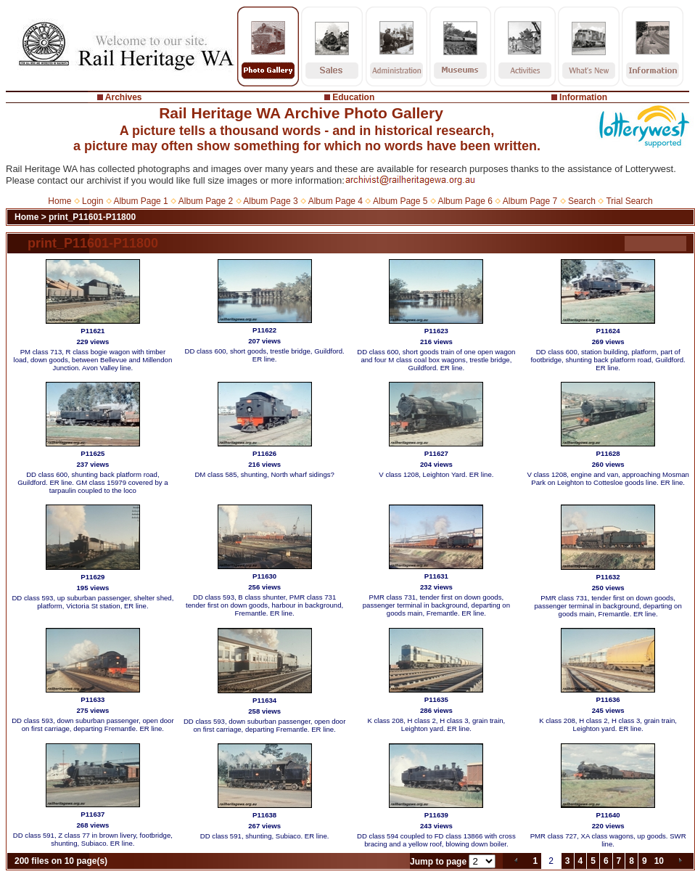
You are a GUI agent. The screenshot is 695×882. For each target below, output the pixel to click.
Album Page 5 (400, 201)
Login (92, 201)
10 (659, 861)
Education (353, 97)
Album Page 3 (270, 201)
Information (583, 97)
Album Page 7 (530, 201)
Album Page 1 (140, 201)
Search (582, 201)
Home (59, 201)
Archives (123, 97)
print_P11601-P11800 (92, 217)
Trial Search (629, 201)
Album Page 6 (464, 201)
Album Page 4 (335, 201)
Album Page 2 (205, 201)
